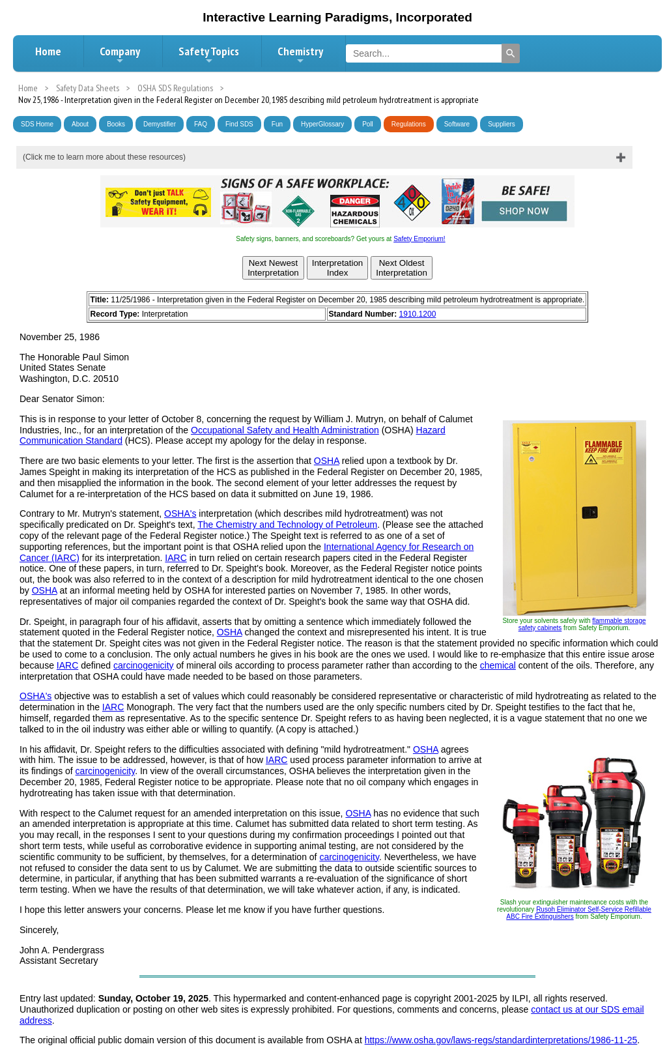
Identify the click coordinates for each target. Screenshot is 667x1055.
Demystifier (159, 124)
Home (48, 51)
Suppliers (501, 124)
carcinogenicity (143, 665)
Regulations (408, 124)
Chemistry (300, 55)
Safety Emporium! (419, 238)
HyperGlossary (322, 124)
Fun (277, 124)
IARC (175, 558)
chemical (498, 665)
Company (120, 55)
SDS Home (37, 124)
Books (116, 124)
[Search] (511, 53)
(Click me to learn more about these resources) (104, 157)
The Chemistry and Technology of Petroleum (287, 524)
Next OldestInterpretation (401, 268)
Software (457, 124)
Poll (367, 124)
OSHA (326, 460)
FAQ (200, 124)
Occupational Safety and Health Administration (285, 430)
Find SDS (239, 124)
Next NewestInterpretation (273, 268)
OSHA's (180, 513)
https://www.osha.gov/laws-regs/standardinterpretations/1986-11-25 (501, 1040)
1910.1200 (417, 314)
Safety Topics (208, 55)
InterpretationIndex (337, 268)
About (80, 124)
